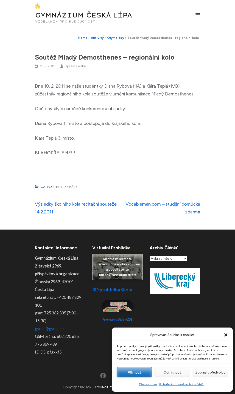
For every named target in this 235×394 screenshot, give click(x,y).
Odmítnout (172, 372)
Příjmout (134, 372)
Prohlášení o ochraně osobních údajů (181, 384)
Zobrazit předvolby (210, 372)
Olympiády (69, 187)
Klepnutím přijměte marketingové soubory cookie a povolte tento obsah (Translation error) (117, 267)
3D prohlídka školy (112, 289)
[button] (226, 335)
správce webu (76, 66)
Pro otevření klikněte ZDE (118, 319)
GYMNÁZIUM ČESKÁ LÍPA (83, 15)
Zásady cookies (148, 384)
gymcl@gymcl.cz (49, 328)
